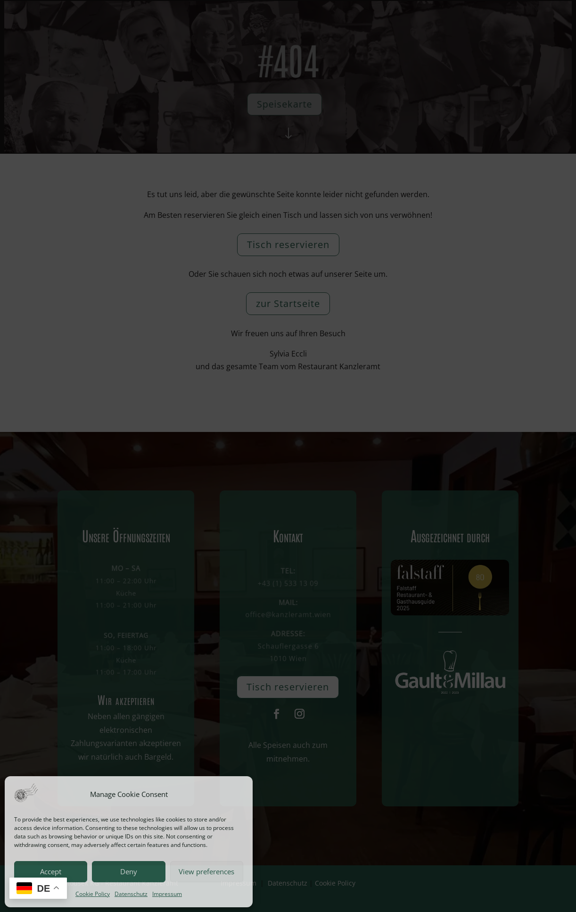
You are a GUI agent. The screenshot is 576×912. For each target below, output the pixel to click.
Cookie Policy (92, 894)
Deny (128, 871)
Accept (50, 871)
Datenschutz (131, 894)
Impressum (167, 894)
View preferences (206, 871)
